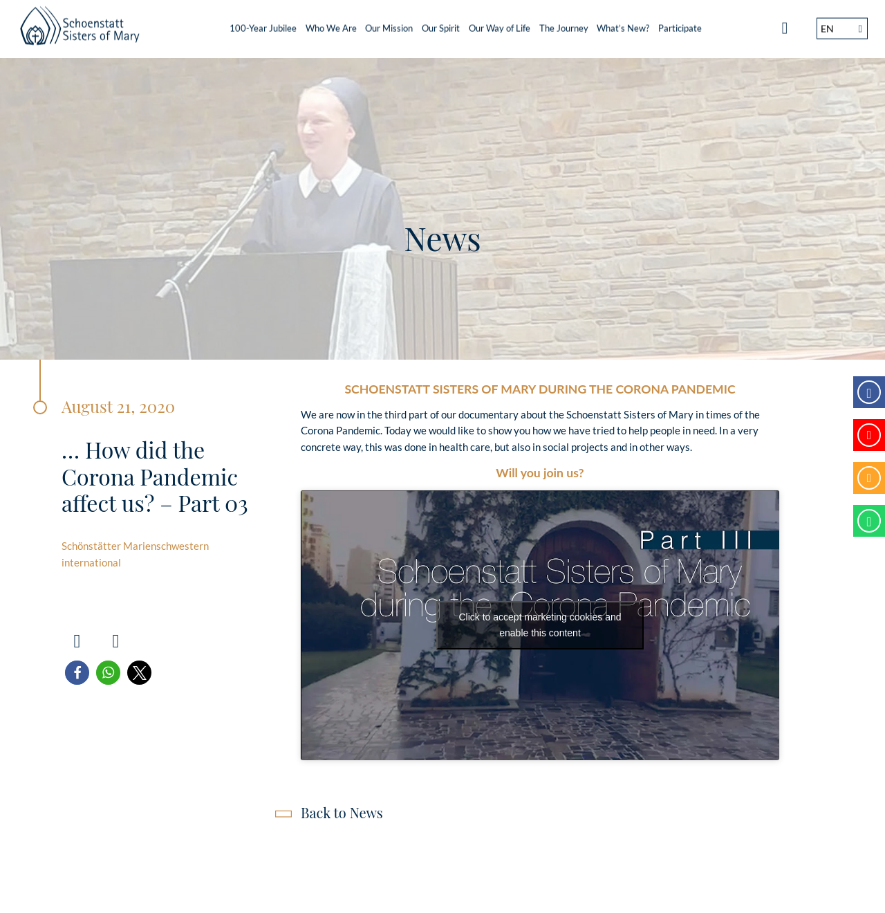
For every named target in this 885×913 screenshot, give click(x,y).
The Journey (563, 24)
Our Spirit (441, 24)
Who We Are (331, 24)
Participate (680, 24)
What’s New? (623, 24)
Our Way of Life (499, 24)
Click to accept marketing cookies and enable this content (540, 624)
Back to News (342, 812)
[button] (77, 673)
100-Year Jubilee (263, 24)
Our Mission (389, 24)
